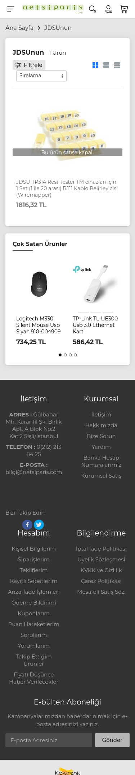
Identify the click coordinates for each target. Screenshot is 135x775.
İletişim (101, 414)
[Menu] (11, 9)
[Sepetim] (124, 9)
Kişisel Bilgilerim (34, 548)
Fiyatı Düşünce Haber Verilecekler (33, 678)
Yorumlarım (34, 645)
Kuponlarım (34, 613)
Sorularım (34, 635)
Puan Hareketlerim (33, 624)
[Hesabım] (108, 9)
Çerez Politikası (101, 581)
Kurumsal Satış (101, 475)
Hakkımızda (101, 425)
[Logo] (51, 9)
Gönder (112, 740)
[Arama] (92, 9)
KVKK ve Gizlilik (101, 570)
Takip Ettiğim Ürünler (34, 660)
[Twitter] (39, 525)
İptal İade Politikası (101, 548)
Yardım (101, 446)
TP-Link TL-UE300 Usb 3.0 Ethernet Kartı (95, 325)
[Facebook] (27, 525)
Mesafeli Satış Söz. (101, 591)
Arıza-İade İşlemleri (33, 591)
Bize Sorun (101, 436)
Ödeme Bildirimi (34, 602)
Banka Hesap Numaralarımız (101, 461)
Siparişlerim (34, 559)
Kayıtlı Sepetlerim (34, 581)
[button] (60, 355)
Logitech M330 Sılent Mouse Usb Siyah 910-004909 (38, 325)
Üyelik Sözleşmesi (101, 559)
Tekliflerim (34, 570)
